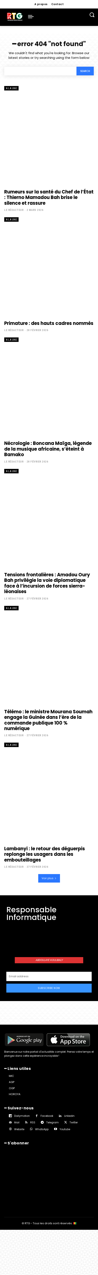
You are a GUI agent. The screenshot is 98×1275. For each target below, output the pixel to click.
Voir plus (49, 878)
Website (19, 1129)
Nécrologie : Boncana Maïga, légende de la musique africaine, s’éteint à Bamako (48, 449)
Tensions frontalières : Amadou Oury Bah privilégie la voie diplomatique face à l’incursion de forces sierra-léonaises (47, 583)
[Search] (85, 71)
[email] (49, 976)
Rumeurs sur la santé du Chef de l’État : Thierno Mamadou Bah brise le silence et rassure (49, 197)
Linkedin (69, 1116)
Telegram (52, 1122)
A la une (11, 88)
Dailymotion (22, 1116)
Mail (16, 1122)
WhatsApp (42, 1129)
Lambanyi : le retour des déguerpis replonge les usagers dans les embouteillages (44, 854)
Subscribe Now (49, 988)
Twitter (73, 1122)
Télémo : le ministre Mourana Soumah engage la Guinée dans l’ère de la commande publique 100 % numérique (48, 720)
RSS (32, 1122)
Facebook (47, 1116)
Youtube (65, 1129)
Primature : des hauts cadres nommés (48, 323)
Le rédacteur (13, 210)
